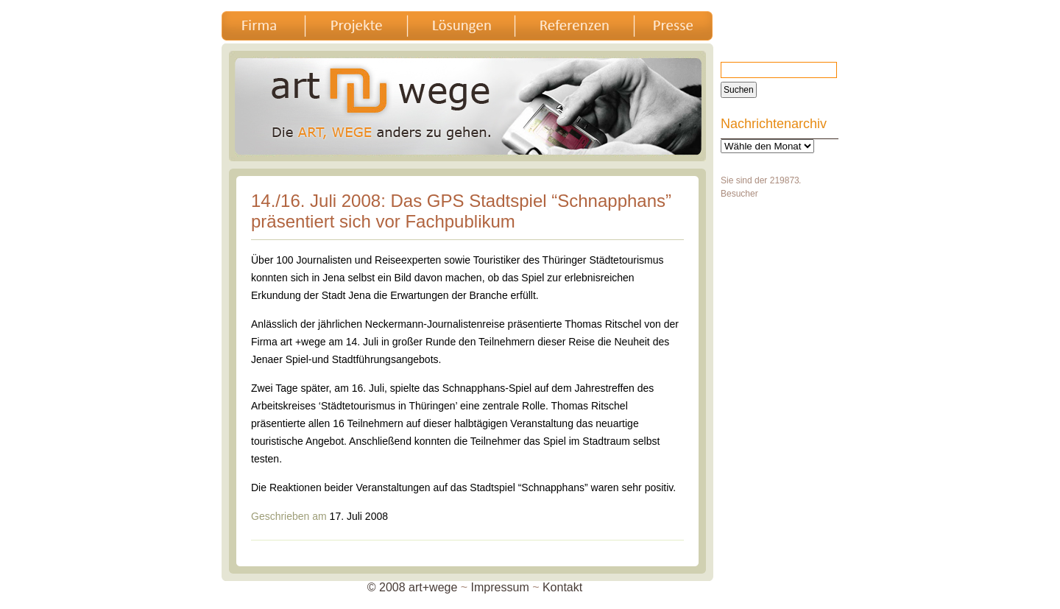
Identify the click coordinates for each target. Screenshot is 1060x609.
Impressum (500, 587)
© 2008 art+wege (412, 587)
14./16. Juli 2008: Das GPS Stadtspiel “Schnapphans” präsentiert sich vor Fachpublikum (461, 211)
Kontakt (562, 587)
